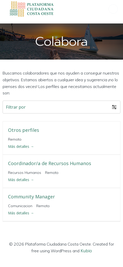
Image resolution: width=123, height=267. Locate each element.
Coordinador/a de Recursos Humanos (49, 163)
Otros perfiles (23, 130)
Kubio (86, 251)
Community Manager (31, 196)
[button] (61, 107)
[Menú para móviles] (113, 9)
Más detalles (21, 146)
